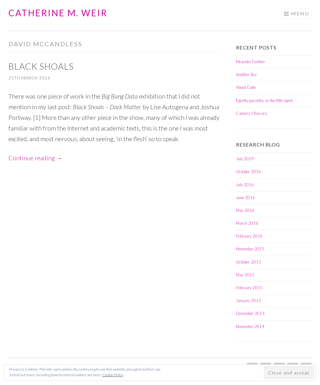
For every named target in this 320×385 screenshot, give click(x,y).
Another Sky (246, 74)
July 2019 (245, 158)
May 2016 (245, 210)
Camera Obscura (251, 113)
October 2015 (248, 261)
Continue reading (35, 158)
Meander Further (250, 61)
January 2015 (248, 300)
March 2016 (247, 223)
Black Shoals (41, 66)
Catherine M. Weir (58, 13)
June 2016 (245, 197)
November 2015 (250, 248)
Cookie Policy (112, 374)
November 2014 (250, 326)
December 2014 (250, 313)
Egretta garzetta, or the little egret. (264, 100)
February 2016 (249, 236)
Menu (300, 13)
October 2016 (248, 171)
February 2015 (249, 287)
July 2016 (245, 184)
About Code (246, 87)
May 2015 (245, 274)
